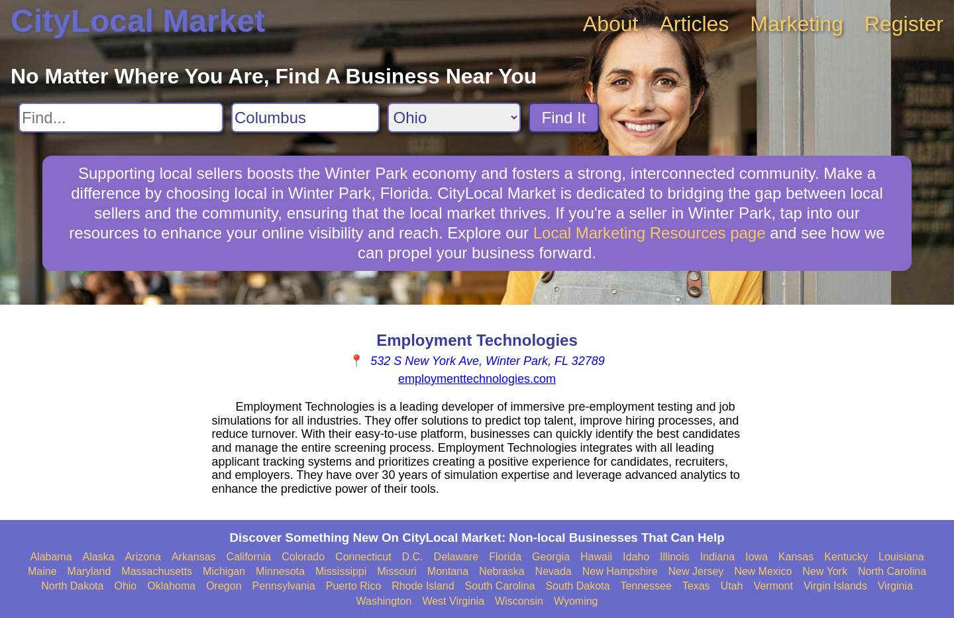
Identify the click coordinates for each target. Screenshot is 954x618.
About (611, 24)
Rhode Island (423, 586)
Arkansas (194, 556)
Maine (42, 571)
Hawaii (596, 556)
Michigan (224, 571)
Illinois (674, 556)
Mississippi (340, 571)
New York (824, 571)
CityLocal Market (138, 20)
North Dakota (72, 586)
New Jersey (696, 571)
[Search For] (121, 117)
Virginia (895, 586)
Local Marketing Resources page (649, 233)
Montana (447, 571)
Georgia (551, 556)
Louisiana (901, 556)
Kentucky (846, 556)
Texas (696, 586)
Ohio (125, 586)
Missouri (397, 571)
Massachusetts (156, 571)
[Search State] (454, 117)
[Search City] (305, 117)
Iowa (756, 556)
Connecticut (363, 556)
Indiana (717, 556)
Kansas (796, 556)
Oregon (223, 586)
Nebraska (501, 571)
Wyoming (576, 601)
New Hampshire (620, 571)
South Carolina (500, 586)
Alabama (51, 556)
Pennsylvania (283, 586)
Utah (732, 586)
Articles (694, 24)
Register (904, 24)
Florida (505, 556)
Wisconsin (519, 601)
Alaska (99, 556)
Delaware (456, 556)
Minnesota (280, 571)
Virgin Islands (835, 586)
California (249, 556)
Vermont (773, 586)
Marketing (796, 24)
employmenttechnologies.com (477, 379)
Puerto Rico (354, 586)
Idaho (636, 556)
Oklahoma (171, 586)
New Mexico (763, 571)
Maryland (89, 571)
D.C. (412, 556)
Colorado (303, 556)
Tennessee (645, 586)
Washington (383, 601)
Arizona (143, 556)
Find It (564, 118)
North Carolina (892, 571)
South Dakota (577, 586)
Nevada (553, 571)
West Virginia (453, 601)
